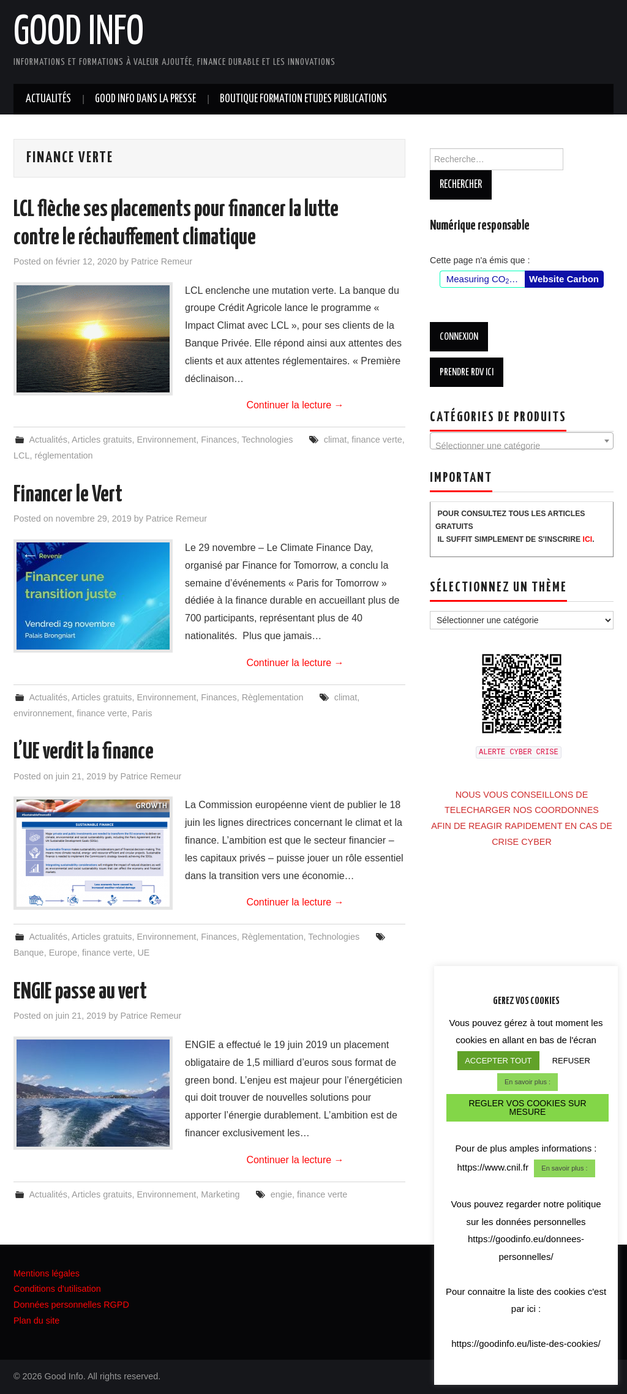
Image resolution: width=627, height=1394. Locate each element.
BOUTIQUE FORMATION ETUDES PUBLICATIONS (303, 99)
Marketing (220, 1194)
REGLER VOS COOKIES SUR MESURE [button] (527, 1110)
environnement (42, 713)
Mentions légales (46, 1273)
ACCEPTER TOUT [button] (498, 1063)
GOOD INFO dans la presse (145, 99)
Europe (63, 952)
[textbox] (521, 446)
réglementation (63, 455)
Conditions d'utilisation (57, 1289)
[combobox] (522, 440)
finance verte (376, 439)
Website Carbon (564, 279)
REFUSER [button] (571, 1063)
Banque (28, 952)
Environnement (166, 439)
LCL (21, 455)
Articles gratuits (102, 439)
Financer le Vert (67, 495)
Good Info (78, 33)
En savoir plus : (527, 1084)
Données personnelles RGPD (71, 1305)
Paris (142, 713)
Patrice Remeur (161, 261)
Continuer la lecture (295, 405)
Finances (218, 439)
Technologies (267, 439)
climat (335, 439)
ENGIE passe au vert (80, 992)
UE (143, 952)
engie (281, 1194)
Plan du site (36, 1320)
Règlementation (273, 697)
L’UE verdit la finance (83, 752)
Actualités (48, 99)
